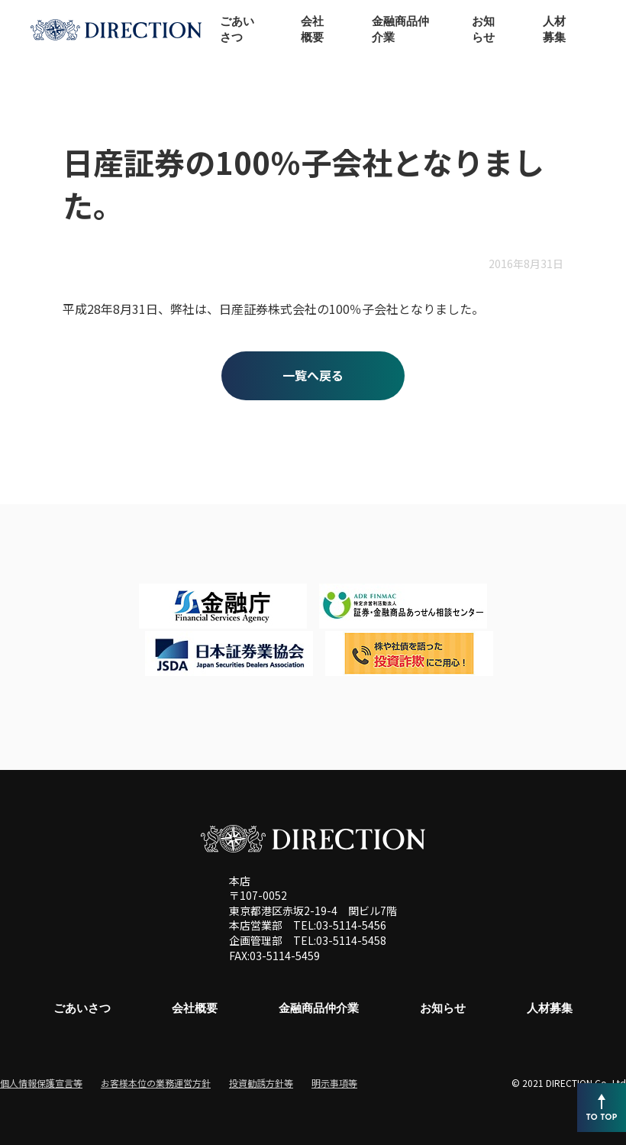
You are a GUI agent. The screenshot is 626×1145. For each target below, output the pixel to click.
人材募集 (550, 1008)
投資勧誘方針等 (261, 1082)
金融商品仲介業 (319, 1008)
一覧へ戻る (313, 375)
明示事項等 (334, 1082)
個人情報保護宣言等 (41, 1082)
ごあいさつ (82, 1008)
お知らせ (443, 1008)
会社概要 (195, 1008)
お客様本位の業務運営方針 (156, 1082)
